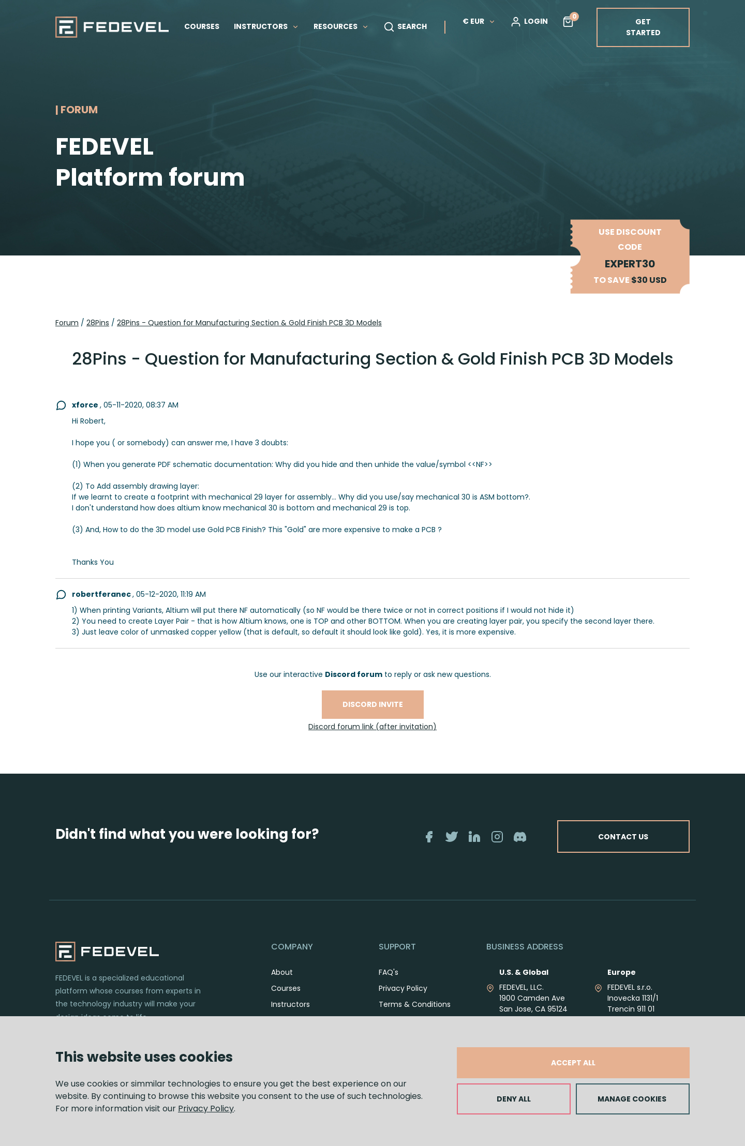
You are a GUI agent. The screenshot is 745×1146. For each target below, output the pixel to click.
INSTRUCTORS (266, 26)
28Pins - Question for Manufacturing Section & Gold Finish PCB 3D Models (249, 323)
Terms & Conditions (415, 1004)
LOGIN (529, 21)
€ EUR (479, 21)
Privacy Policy (206, 1108)
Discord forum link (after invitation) (372, 726)
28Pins (97, 323)
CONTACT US (622, 836)
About (282, 972)
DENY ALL (514, 1099)
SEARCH (405, 27)
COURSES (201, 26)
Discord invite (372, 704)
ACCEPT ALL (573, 1063)
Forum (67, 323)
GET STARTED (643, 27)
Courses (286, 988)
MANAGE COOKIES (632, 1099)
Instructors (290, 1004)
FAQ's (388, 972)
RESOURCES (341, 26)
